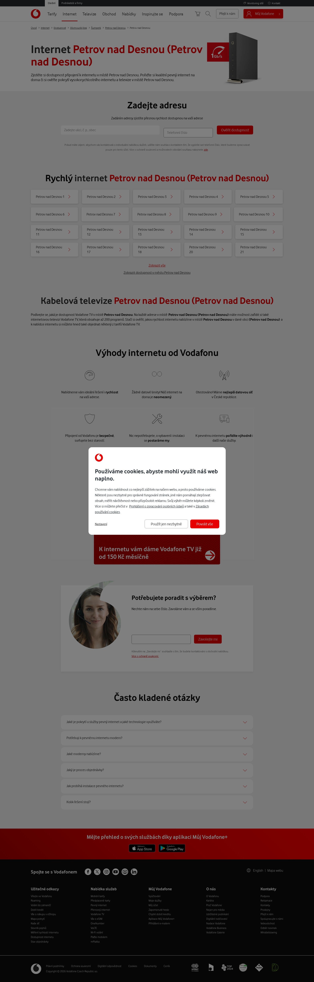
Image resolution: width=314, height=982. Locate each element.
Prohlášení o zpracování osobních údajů (156, 506)
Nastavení (101, 524)
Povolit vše (204, 524)
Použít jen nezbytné (166, 524)
